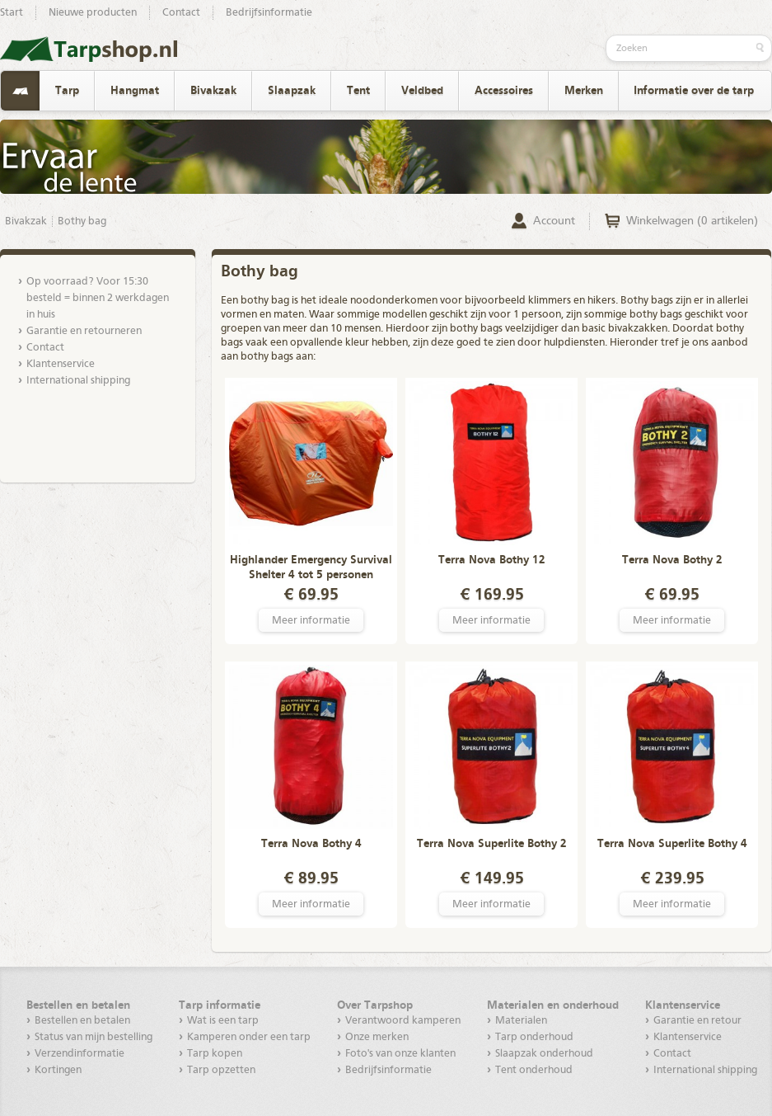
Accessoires (504, 91)
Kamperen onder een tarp (249, 1037)
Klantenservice (60, 364)
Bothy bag (82, 221)
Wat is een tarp (223, 1020)
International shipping (78, 380)
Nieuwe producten (93, 12)
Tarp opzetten (221, 1070)
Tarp (67, 91)
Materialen (521, 1020)
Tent (358, 91)
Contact (181, 12)
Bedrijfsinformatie (269, 12)
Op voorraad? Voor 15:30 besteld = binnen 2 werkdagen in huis (97, 298)
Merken (583, 91)
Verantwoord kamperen (403, 1020)
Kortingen (58, 1070)
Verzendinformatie (79, 1053)
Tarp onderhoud (534, 1037)
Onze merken (377, 1037)
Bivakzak (213, 91)
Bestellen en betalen (82, 1020)
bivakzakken (637, 328)
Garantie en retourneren (84, 331)
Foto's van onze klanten (400, 1053)
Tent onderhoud (534, 1070)
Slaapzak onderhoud (544, 1053)
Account (554, 221)
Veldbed (422, 91)
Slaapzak (292, 91)
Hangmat (134, 91)
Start (11, 12)
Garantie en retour (697, 1020)
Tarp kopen (214, 1053)
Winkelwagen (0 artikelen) (692, 221)
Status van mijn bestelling (93, 1037)
